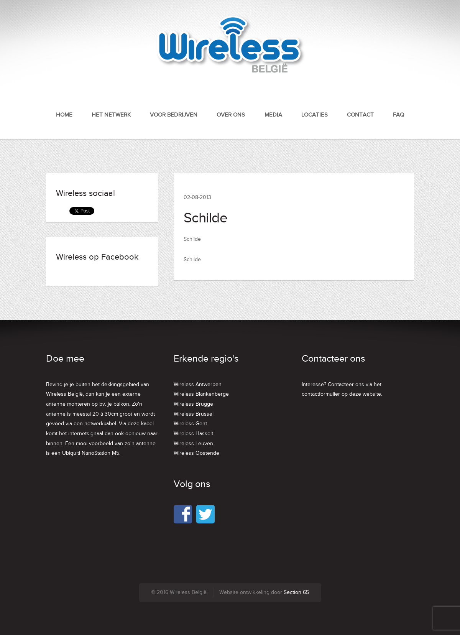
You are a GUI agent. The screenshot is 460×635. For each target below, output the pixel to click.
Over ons (231, 115)
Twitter (205, 514)
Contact (360, 115)
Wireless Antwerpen (198, 385)
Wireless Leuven (193, 444)
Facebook (183, 514)
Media (273, 115)
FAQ (398, 115)
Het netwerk (111, 115)
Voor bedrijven (173, 115)
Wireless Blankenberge (201, 394)
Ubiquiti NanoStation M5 (90, 453)
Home (64, 115)
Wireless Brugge (193, 404)
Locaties (314, 115)
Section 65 (296, 592)
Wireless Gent (190, 424)
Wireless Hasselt (193, 434)
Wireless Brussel (194, 414)
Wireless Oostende (196, 453)
